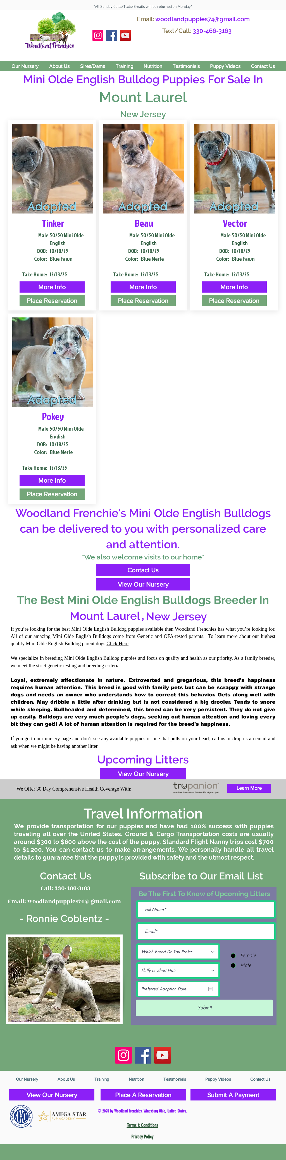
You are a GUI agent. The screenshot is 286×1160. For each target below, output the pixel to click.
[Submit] (204, 1008)
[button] (52, 287)
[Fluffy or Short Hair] (178, 970)
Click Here (117, 643)
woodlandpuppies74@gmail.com (202, 19)
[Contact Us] (143, 570)
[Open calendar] (210, 989)
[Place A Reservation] (143, 1094)
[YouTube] (125, 35)
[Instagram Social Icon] (97, 35)
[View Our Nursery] (143, 584)
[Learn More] (249, 788)
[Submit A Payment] (233, 1094)
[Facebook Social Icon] (111, 35)
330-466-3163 (212, 30)
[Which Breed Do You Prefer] (178, 951)
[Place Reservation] (52, 300)
